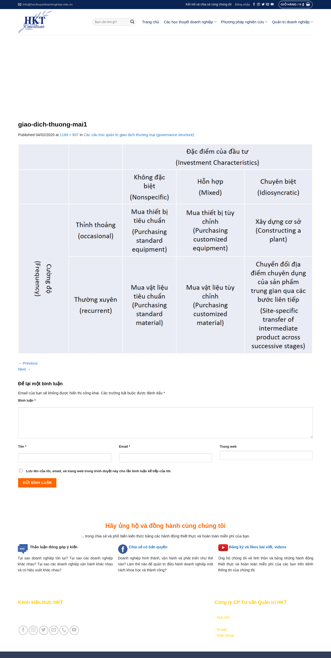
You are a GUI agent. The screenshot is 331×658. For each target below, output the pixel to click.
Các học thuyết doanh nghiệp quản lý (147, 617)
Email (124, 446)
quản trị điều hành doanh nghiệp (180, 564)
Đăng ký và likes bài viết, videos (257, 547)
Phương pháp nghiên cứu (244, 21)
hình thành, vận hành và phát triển (170, 558)
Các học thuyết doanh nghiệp (190, 21)
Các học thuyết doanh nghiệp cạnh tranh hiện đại (157, 624)
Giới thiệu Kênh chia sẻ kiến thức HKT (50, 611)
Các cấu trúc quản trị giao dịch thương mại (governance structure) (139, 135)
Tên (22, 446)
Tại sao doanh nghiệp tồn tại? (43, 558)
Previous (27, 363)
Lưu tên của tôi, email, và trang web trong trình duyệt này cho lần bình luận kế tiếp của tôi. (98, 471)
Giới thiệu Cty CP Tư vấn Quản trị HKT (50, 617)
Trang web (228, 446)
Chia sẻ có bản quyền (148, 547)
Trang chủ (150, 22)
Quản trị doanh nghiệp (292, 21)
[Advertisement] (165, 74)
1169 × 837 (69, 135)
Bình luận (27, 400)
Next (24, 369)
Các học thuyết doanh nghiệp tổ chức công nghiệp (158, 611)
